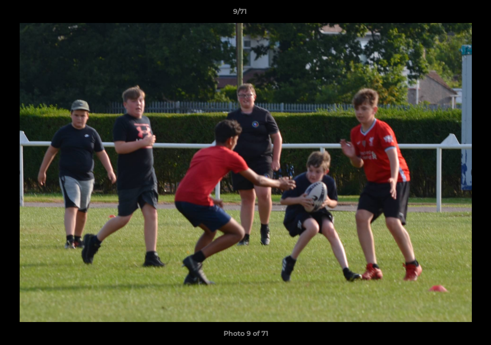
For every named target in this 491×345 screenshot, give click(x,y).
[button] (450, 14)
